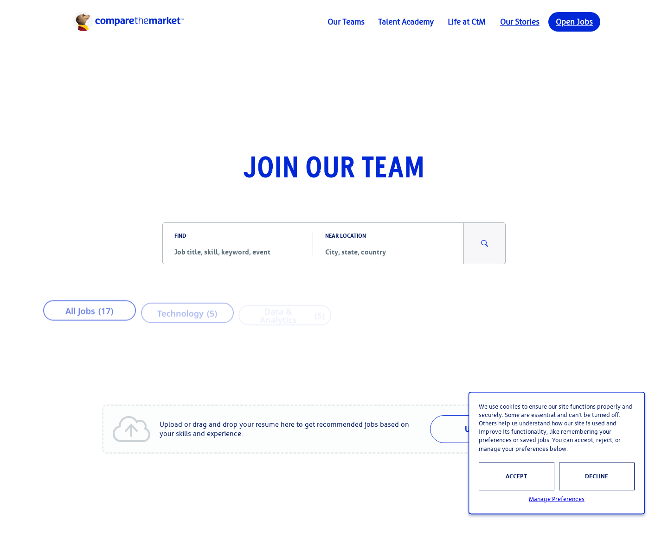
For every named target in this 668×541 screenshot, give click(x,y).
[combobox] (237, 252)
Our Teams (346, 22)
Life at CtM (466, 22)
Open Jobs (574, 22)
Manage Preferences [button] (556, 499)
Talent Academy (406, 22)
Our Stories (520, 22)
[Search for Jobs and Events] (485, 243)
